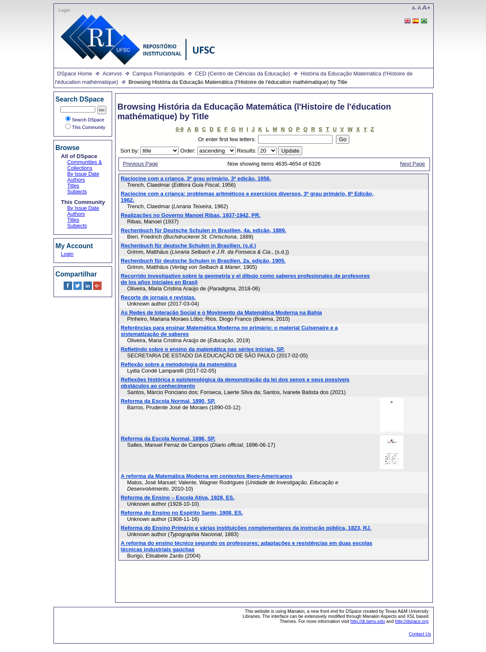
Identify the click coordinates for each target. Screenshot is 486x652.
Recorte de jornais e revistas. (158, 297)
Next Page (412, 164)
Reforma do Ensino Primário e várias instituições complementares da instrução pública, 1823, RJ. (246, 528)
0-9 (180, 129)
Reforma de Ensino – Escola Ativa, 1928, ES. (178, 497)
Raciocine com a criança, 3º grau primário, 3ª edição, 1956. (196, 178)
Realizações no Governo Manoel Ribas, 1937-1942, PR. (190, 215)
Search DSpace (85, 119)
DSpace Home (74, 73)
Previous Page (140, 164)
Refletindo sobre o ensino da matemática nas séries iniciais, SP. (203, 349)
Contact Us (420, 633)
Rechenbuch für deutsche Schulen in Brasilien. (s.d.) (188, 245)
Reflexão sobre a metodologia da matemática (179, 364)
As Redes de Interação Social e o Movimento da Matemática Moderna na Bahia (221, 312)
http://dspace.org (411, 621)
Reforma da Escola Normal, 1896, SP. (168, 438)
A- (414, 8)
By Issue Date (83, 174)
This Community (85, 127)
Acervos (112, 73)
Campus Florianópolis (158, 73)
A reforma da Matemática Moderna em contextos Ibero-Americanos (207, 476)
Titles (73, 186)
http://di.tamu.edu (367, 621)
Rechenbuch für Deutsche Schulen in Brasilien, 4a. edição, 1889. (204, 230)
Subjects (77, 192)
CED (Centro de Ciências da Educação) (242, 73)
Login (64, 10)
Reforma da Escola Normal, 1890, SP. (168, 401)
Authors (76, 180)
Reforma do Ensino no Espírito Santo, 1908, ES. (182, 513)
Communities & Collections (84, 165)
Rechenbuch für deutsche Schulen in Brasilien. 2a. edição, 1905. (203, 261)
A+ (426, 7)
